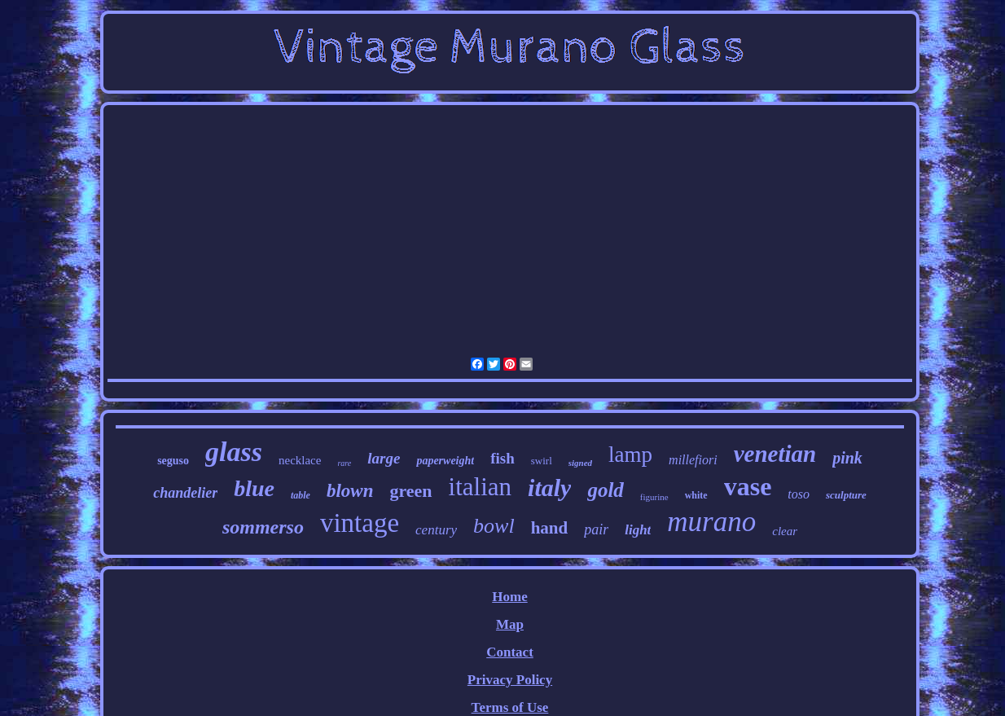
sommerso (263, 527)
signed (580, 463)
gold (605, 490)
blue (254, 488)
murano (711, 522)
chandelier (185, 493)
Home (509, 596)
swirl (541, 461)
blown (350, 491)
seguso (173, 461)
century (436, 530)
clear (784, 531)
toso (799, 494)
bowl (494, 526)
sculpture (846, 495)
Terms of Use (510, 707)
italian (480, 486)
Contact (509, 652)
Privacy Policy (509, 679)
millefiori (693, 460)
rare (344, 463)
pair (596, 529)
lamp (630, 454)
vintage (359, 523)
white (696, 495)
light (638, 530)
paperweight (445, 461)
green (410, 491)
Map (510, 624)
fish (502, 458)
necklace (300, 460)
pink (847, 458)
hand (549, 528)
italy (549, 487)
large (383, 458)
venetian (775, 454)
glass (233, 452)
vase (748, 486)
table (300, 495)
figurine (654, 497)
